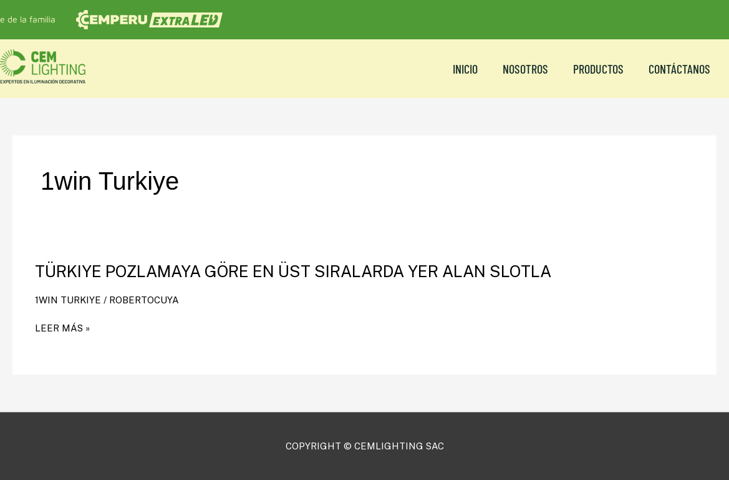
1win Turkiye (68, 300)
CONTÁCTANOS (679, 68)
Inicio (465, 68)
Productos (598, 68)
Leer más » (62, 328)
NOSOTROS (525, 68)
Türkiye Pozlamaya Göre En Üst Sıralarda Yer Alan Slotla (293, 271)
